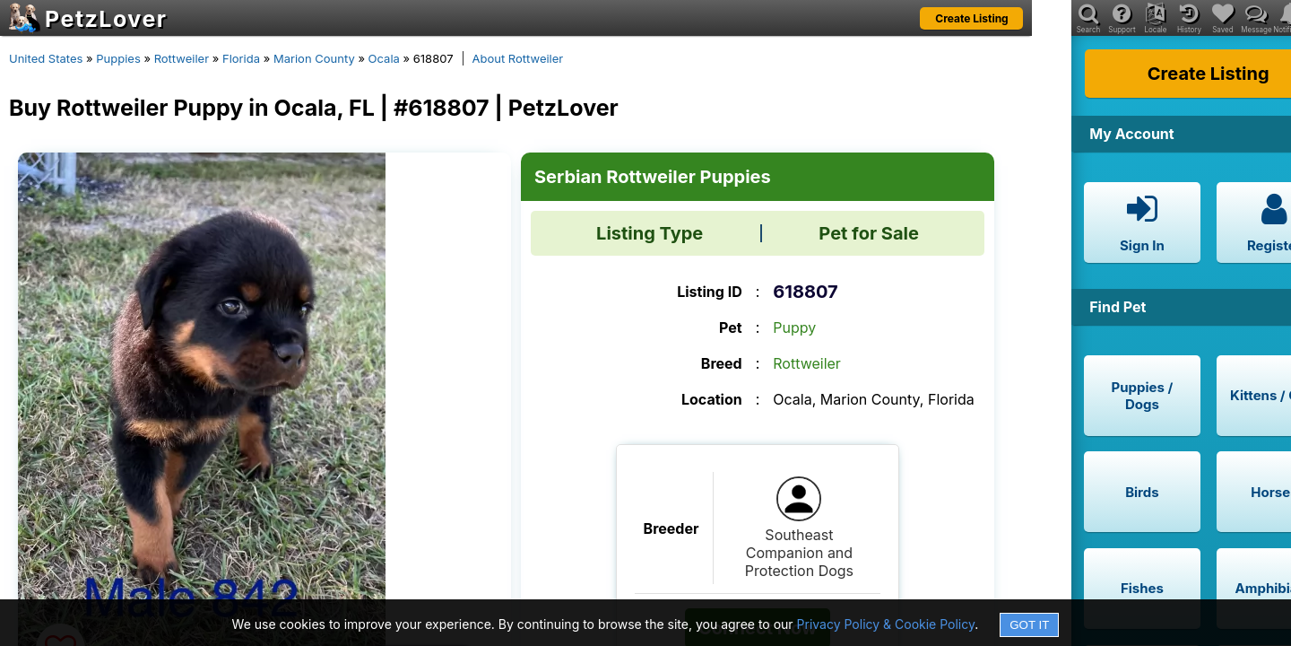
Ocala (384, 58)
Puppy (794, 327)
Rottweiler (181, 58)
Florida (241, 58)
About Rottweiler (518, 58)
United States (45, 58)
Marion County (314, 58)
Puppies (118, 58)
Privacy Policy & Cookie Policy (886, 624)
